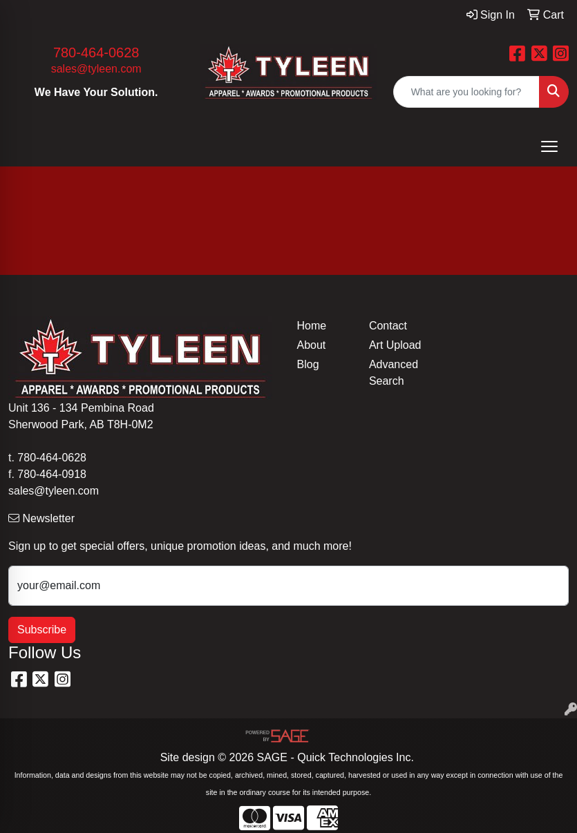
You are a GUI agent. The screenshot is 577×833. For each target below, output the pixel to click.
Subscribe (41, 629)
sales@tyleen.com (96, 69)
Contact (388, 326)
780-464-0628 (96, 52)
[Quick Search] (466, 92)
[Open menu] (549, 146)
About (311, 345)
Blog (308, 364)
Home (312, 326)
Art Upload (395, 345)
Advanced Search (393, 372)
